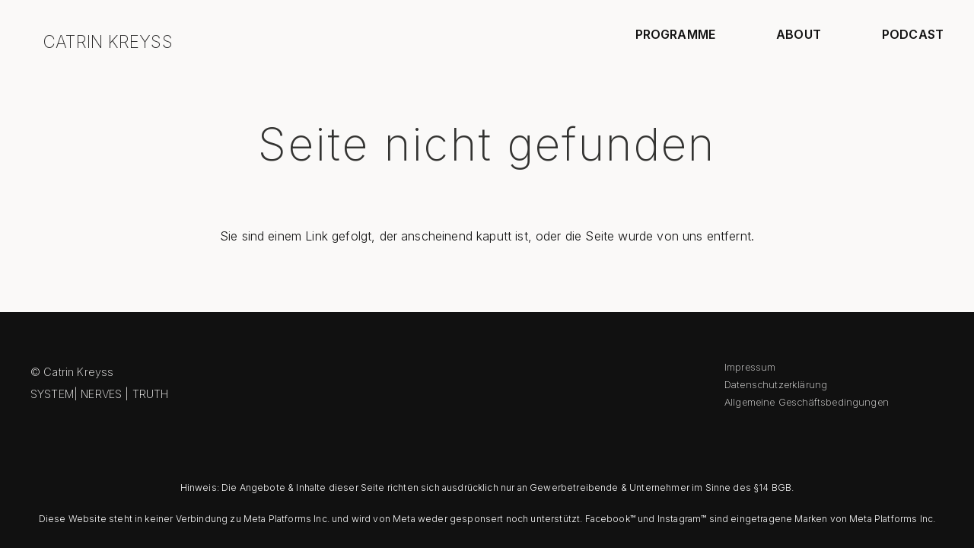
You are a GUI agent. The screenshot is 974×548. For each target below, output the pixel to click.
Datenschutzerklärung (775, 384)
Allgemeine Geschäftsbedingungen (806, 402)
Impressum (749, 367)
